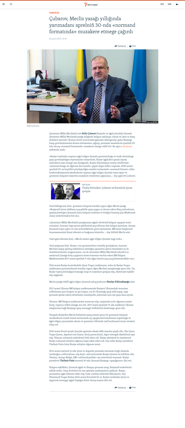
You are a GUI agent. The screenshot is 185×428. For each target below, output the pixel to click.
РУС (162, 4)
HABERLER (54, 13)
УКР (169, 4)
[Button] (120, 46)
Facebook (127, 146)
